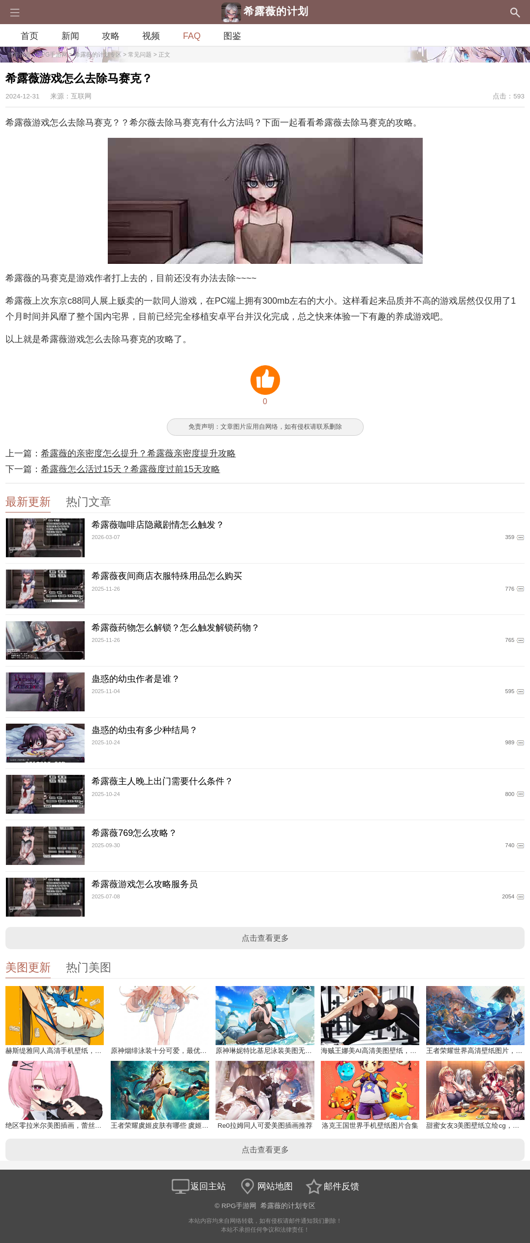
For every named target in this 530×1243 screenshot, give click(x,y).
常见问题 (140, 54)
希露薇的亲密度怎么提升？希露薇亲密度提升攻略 (138, 453)
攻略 (111, 36)
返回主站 (198, 1186)
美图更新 (28, 967)
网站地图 (265, 1186)
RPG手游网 (52, 54)
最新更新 (28, 502)
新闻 (70, 36)
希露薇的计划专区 (98, 54)
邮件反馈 (331, 1186)
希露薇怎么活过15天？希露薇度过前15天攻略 (130, 469)
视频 (151, 36)
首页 (29, 36)
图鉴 (232, 36)
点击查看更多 (265, 938)
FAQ (192, 36)
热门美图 (88, 967)
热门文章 (88, 502)
